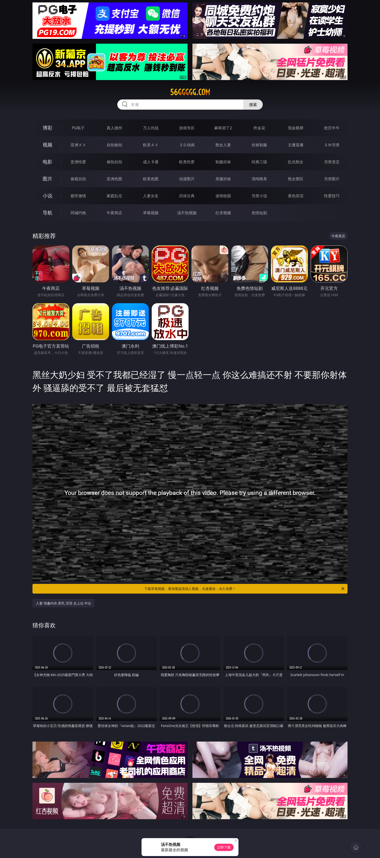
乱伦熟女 (295, 161)
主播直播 (295, 144)
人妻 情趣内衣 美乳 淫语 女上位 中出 (63, 603)
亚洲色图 (114, 178)
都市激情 (78, 195)
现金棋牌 (295, 128)
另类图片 (332, 178)
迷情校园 (223, 195)
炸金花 (259, 128)
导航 (47, 212)
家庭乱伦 (114, 195)
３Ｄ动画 (187, 144)
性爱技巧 (332, 195)
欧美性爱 (187, 161)
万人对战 (150, 128)
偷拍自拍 (114, 161)
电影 (47, 161)
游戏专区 (187, 128)
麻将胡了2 (223, 128)
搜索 (253, 104)
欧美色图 (150, 178)
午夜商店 (114, 212)
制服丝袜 (223, 161)
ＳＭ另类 (332, 144)
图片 (47, 178)
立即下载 (224, 847)
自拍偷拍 (114, 144)
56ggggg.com (190, 92)
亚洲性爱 (78, 161)
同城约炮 (78, 212)
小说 (47, 195)
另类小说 (259, 195)
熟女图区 (295, 178)
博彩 (47, 127)
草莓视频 (150, 212)
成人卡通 (150, 161)
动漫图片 (187, 178)
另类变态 (332, 161)
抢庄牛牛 (332, 128)
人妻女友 (150, 195)
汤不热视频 (187, 212)
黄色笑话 (295, 195)
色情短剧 (259, 212)
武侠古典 (187, 195)
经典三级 (259, 161)
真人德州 (114, 128)
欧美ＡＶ (150, 144)
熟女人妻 (223, 144)
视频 (47, 144)
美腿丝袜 (223, 178)
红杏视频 (223, 212)
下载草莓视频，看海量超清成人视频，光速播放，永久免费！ (244, 589)
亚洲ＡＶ (78, 144)
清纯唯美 (259, 178)
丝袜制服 (259, 144)
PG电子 (78, 128)
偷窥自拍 (78, 178)
